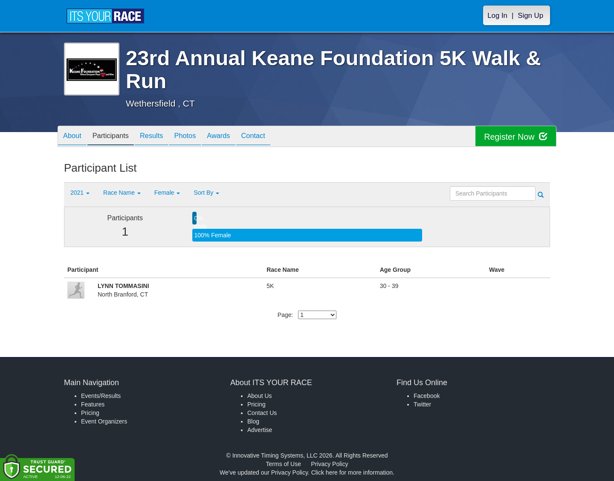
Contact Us (262, 412)
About (73, 137)
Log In (497, 16)
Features (92, 404)
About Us (259, 395)
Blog (253, 421)
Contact (270, 137)
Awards (233, 137)
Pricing (90, 412)
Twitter (422, 404)
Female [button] (167, 192)
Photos (196, 137)
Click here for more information (352, 472)
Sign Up (530, 16)
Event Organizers (104, 421)
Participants (115, 137)
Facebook (427, 395)
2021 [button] (80, 192)
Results (160, 137)
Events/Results (101, 395)
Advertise (259, 429)
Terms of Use (283, 464)
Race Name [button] (122, 192)
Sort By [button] (206, 192)
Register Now (515, 136)
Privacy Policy (329, 464)
